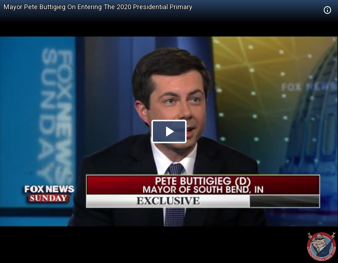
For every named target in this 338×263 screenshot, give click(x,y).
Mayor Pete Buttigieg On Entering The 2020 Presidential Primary (98, 7)
